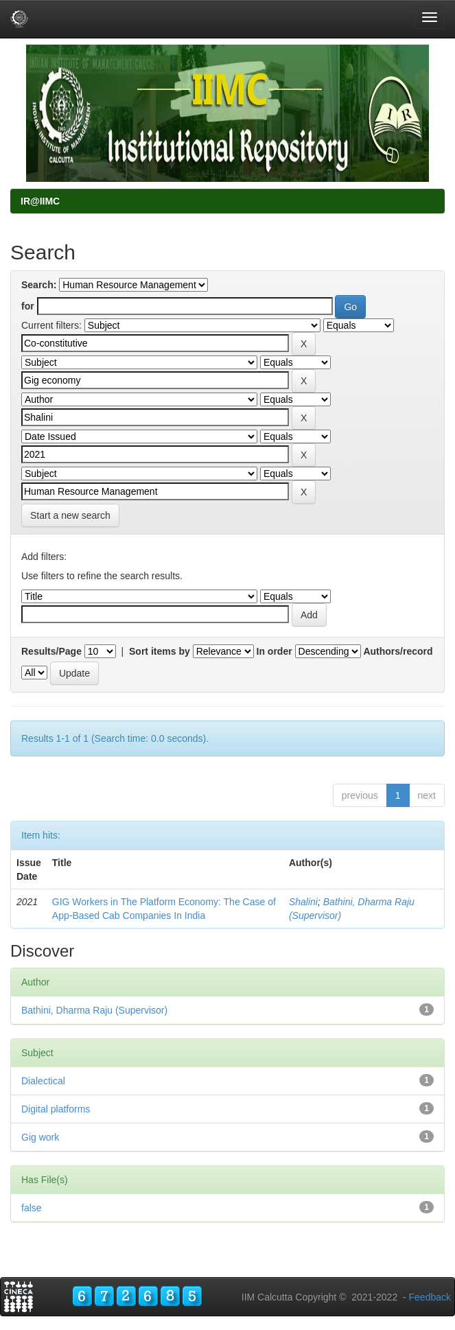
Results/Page (51, 651)
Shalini (303, 901)
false (31, 1207)
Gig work (40, 1137)
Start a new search (70, 515)
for (27, 306)
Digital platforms (55, 1109)
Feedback (430, 1297)
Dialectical (43, 1080)
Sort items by (159, 651)
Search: (38, 284)
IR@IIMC (40, 201)
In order (274, 651)
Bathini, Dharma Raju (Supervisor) (94, 1010)
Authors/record (397, 651)
